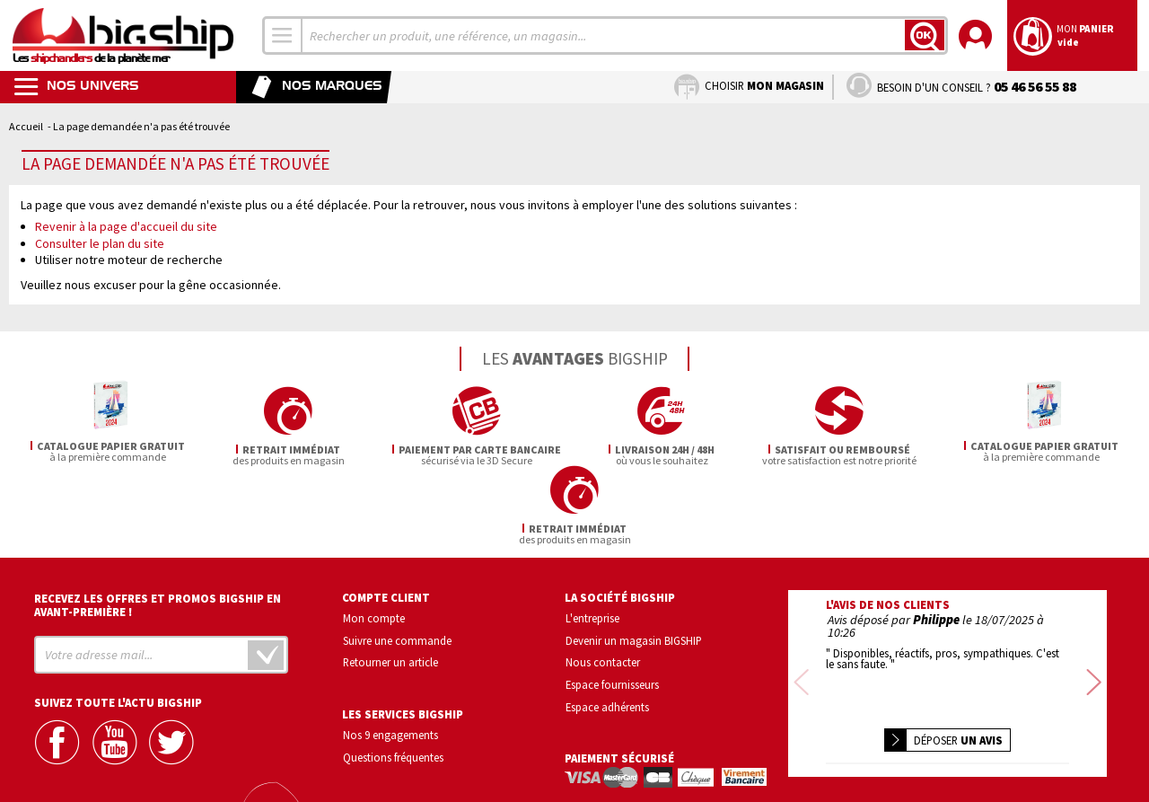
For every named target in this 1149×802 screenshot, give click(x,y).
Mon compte (374, 539)
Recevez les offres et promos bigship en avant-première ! (157, 526)
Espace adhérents (607, 628)
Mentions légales (841, 761)
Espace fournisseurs (612, 606)
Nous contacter (603, 584)
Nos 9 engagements (390, 656)
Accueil (26, 126)
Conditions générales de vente (1023, 735)
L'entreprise (592, 539)
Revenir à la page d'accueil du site (126, 226)
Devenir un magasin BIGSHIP (634, 561)
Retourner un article (390, 584)
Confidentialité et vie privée (863, 735)
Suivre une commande (397, 561)
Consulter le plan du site (99, 243)
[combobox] (283, 35)
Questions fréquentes (393, 678)
